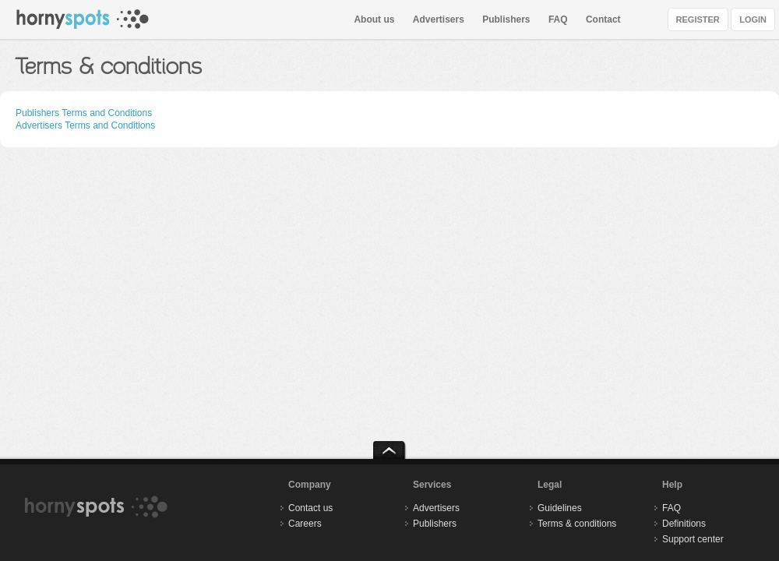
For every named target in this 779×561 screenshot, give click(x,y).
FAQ (558, 19)
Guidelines (560, 508)
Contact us (310, 508)
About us (374, 19)
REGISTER (698, 19)
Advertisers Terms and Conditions (85, 125)
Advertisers (438, 19)
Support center (693, 539)
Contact (603, 19)
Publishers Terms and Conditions (84, 113)
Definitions (684, 523)
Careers (305, 523)
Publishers (506, 19)
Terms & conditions (577, 523)
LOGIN (753, 19)
